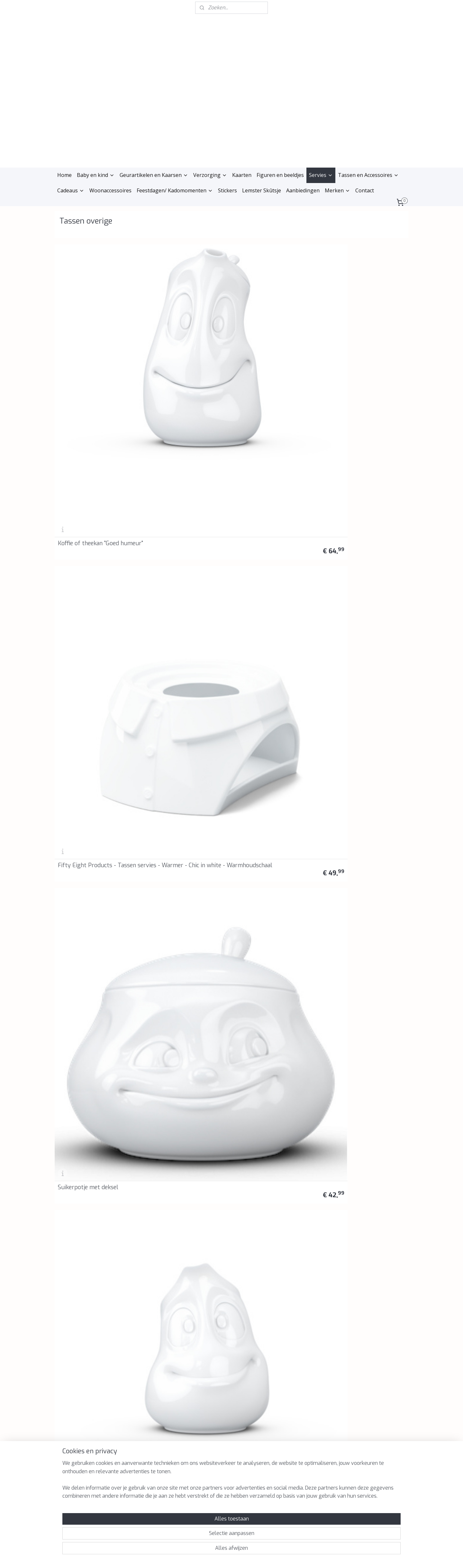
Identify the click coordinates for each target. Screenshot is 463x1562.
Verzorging (210, 175)
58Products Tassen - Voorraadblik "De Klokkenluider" (355, 1116)
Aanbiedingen (303, 190)
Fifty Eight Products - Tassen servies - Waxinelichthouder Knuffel (93, 1116)
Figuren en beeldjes (280, 175)
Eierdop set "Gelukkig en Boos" (90, 556)
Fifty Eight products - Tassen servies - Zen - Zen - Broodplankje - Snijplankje (184, 891)
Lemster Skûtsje (261, 190)
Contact (364, 190)
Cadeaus (70, 190)
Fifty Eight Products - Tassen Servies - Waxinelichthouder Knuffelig (185, 1116)
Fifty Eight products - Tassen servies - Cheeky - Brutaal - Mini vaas (181, 1004)
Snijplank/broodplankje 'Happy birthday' (268, 556)
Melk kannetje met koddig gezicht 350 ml (361, 331)
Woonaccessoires (110, 190)
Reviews (137, 1327)
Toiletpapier (344, 1010)
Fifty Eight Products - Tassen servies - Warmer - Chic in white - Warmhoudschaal (182, 325)
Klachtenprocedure (148, 1312)
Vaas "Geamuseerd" (353, 897)
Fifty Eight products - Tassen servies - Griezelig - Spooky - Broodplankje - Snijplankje (183, 775)
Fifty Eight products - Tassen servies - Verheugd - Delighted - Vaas (94, 1004)
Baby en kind (95, 175)
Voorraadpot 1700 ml (176, 447)
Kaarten (241, 175)
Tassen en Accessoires (368, 175)
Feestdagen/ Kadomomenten (175, 190)
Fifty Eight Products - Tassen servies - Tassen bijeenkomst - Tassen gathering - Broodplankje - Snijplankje (362, 772)
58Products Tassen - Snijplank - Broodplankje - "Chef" (361, 666)
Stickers (227, 190)
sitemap (203, 1550)
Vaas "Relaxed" (256, 897)
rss (215, 1550)
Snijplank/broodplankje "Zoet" (186, 559)
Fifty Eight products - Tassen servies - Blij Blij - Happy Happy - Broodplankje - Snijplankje (96, 775)
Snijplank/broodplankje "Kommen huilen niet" (358, 556)
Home (64, 175)
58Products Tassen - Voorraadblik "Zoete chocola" (275, 1119)
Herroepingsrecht (147, 1305)
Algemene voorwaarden (154, 1291)
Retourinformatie (147, 1320)
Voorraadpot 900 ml (85, 447)
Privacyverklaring (147, 1298)
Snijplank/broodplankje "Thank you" (178, 669)
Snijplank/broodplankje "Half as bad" (95, 669)
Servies (321, 175)
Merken (337, 190)
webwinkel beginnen (238, 1550)
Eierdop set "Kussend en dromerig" (269, 444)
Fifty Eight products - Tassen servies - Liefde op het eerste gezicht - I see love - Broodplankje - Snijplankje (272, 772)
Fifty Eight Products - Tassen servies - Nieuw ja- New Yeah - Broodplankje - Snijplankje (92, 888)
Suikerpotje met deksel (268, 334)
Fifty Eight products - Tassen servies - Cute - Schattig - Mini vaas (268, 1004)
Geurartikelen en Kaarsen (154, 175)
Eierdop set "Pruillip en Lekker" (358, 444)
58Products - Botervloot (91, 1235)
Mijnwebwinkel (294, 1550)
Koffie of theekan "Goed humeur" (88, 331)
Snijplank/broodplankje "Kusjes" (268, 669)
